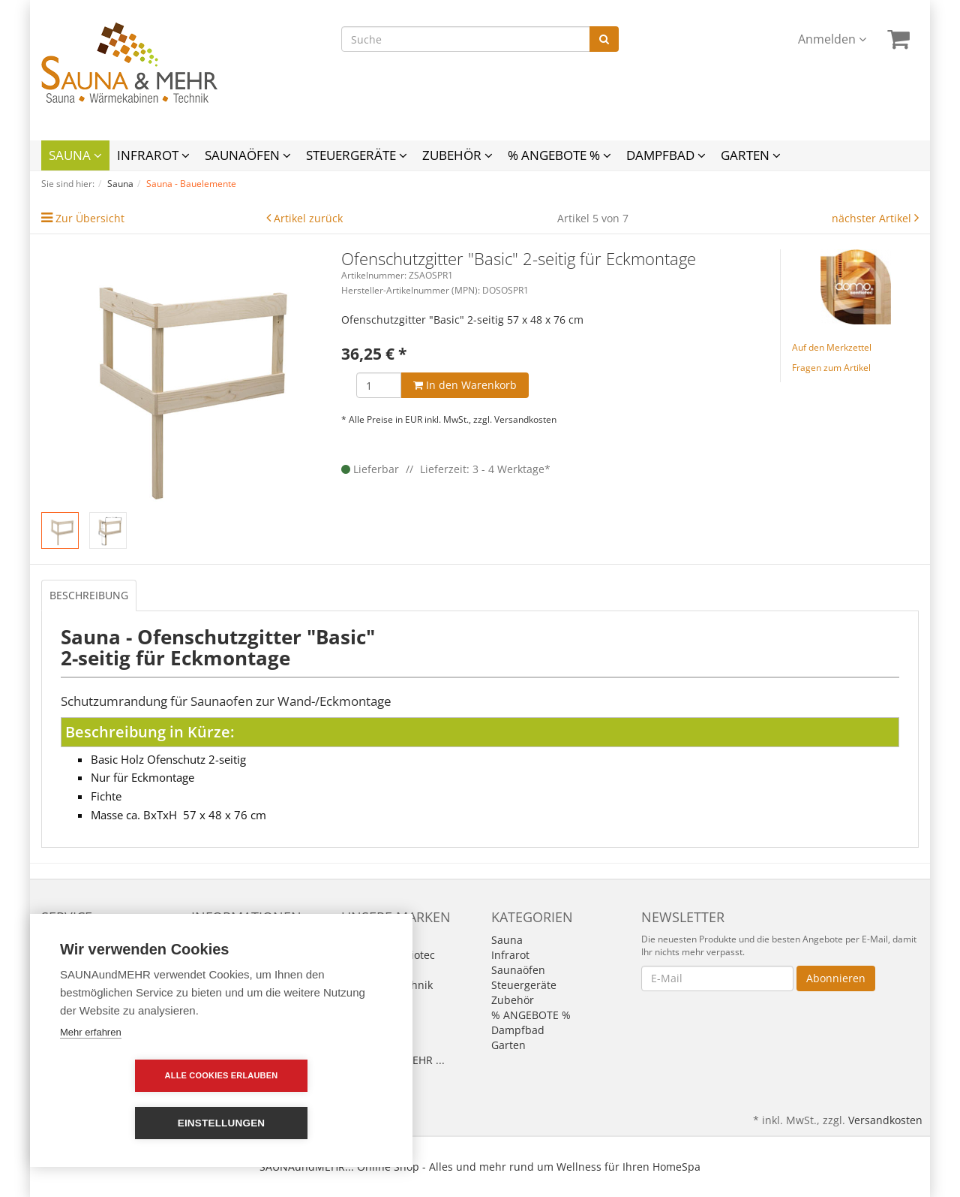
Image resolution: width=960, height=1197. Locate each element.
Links (54, 955)
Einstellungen (308, 1123)
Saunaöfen (248, 155)
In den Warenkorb (465, 385)
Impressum (219, 940)
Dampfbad (666, 155)
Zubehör (457, 155)
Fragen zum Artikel (831, 367)
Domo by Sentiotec (388, 955)
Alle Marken (371, 940)
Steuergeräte (356, 155)
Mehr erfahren (91, 1079)
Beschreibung (89, 595)
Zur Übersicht (90, 218)
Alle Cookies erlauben (135, 1122)
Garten (751, 155)
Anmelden (832, 39)
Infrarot (153, 155)
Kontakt (60, 940)
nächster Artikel (873, 218)
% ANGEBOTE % (559, 155)
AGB (201, 955)
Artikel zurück (308, 218)
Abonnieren (836, 978)
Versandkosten (525, 419)
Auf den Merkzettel (832, 347)
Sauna (75, 155)
